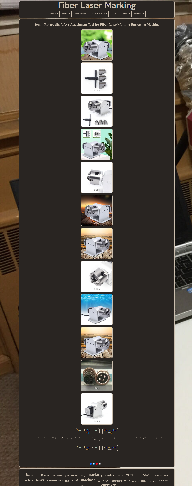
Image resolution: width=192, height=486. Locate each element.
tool (53, 475)
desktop (120, 476)
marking (94, 474)
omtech (74, 476)
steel (143, 480)
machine (88, 480)
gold (67, 475)
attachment (117, 481)
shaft (75, 480)
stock (99, 481)
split (67, 480)
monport (164, 480)
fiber (30, 474)
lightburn (135, 481)
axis (127, 480)
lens (37, 476)
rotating (82, 476)
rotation (138, 476)
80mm (45, 475)
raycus (147, 475)
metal (129, 475)
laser (40, 479)
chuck (59, 475)
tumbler (157, 475)
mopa (106, 480)
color (166, 476)
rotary (29, 480)
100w (149, 481)
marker (109, 475)
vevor (155, 481)
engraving (55, 480)
